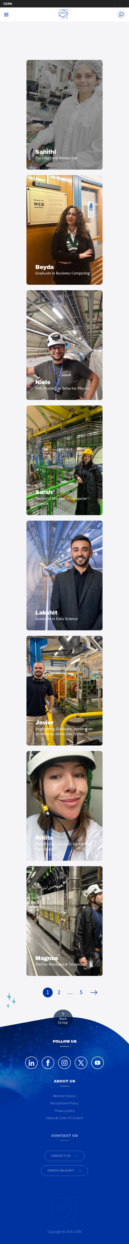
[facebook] (48, 1068)
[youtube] (97, 1068)
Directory (123, 4)
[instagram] (64, 1068)
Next (95, 992)
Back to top (63, 1020)
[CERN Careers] (63, 14)
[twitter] (81, 1068)
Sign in (117, 4)
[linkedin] (31, 1068)
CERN (7, 3)
